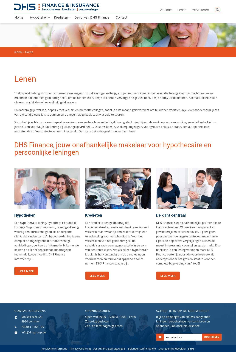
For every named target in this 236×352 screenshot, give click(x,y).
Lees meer (26, 271)
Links (191, 348)
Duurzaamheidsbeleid (172, 348)
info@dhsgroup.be (33, 332)
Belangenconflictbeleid (142, 348)
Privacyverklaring (80, 348)
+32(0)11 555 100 (32, 327)
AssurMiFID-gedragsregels (109, 348)
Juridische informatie (54, 348)
